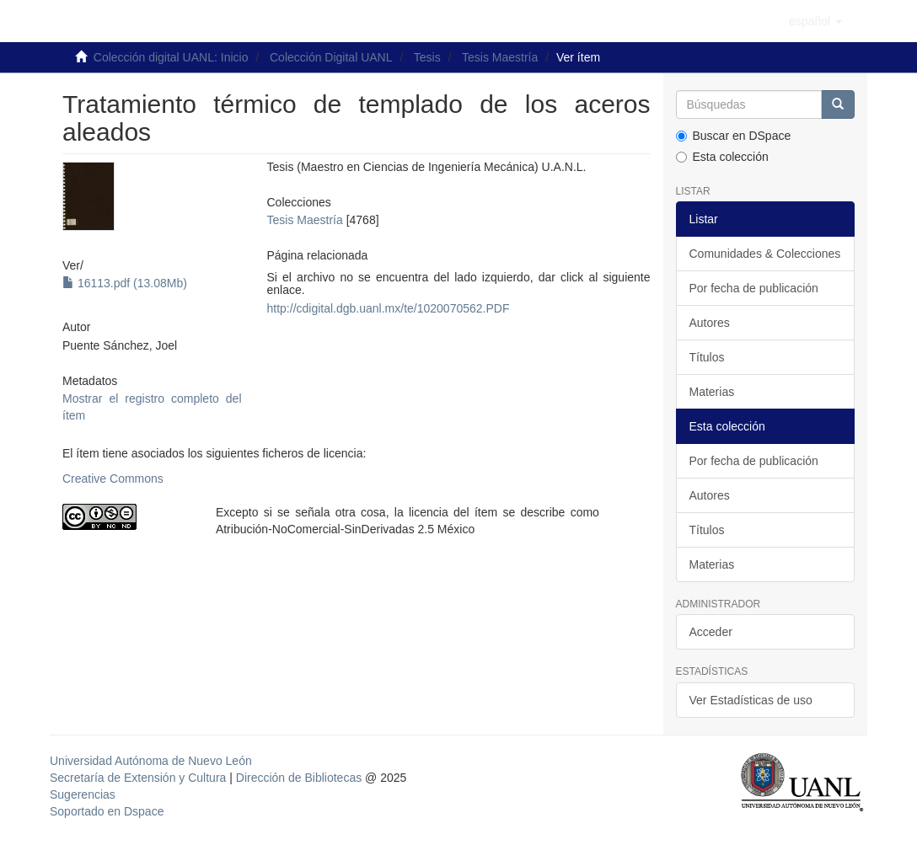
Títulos (707, 357)
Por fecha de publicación (753, 288)
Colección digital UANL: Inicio (171, 57)
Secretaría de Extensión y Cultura (139, 777)
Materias (712, 391)
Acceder (710, 632)
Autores (709, 322)
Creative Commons (113, 478)
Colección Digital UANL (331, 57)
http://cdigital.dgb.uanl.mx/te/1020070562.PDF (388, 308)
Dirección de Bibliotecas (299, 777)
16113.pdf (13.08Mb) (124, 283)
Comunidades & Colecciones (765, 253)
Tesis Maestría (500, 57)
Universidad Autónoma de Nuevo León (151, 760)
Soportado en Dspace (107, 811)
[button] (815, 21)
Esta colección (722, 156)
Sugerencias (82, 794)
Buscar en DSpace (733, 135)
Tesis (427, 57)
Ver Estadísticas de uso (750, 700)
